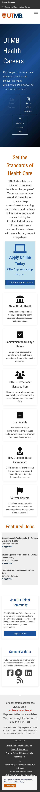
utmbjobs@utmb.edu (20, 710)
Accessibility (19, 756)
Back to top (20, 740)
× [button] (35, 777)
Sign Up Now (20, 633)
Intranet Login (30, 775)
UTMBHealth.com (24, 745)
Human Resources (9, 2)
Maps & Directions (19, 749)
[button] (36, 12)
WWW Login (18, 775)
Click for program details (20, 282)
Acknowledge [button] (10, 786)
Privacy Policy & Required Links (19, 753)
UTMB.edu (11, 745)
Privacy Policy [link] (19, 782)
